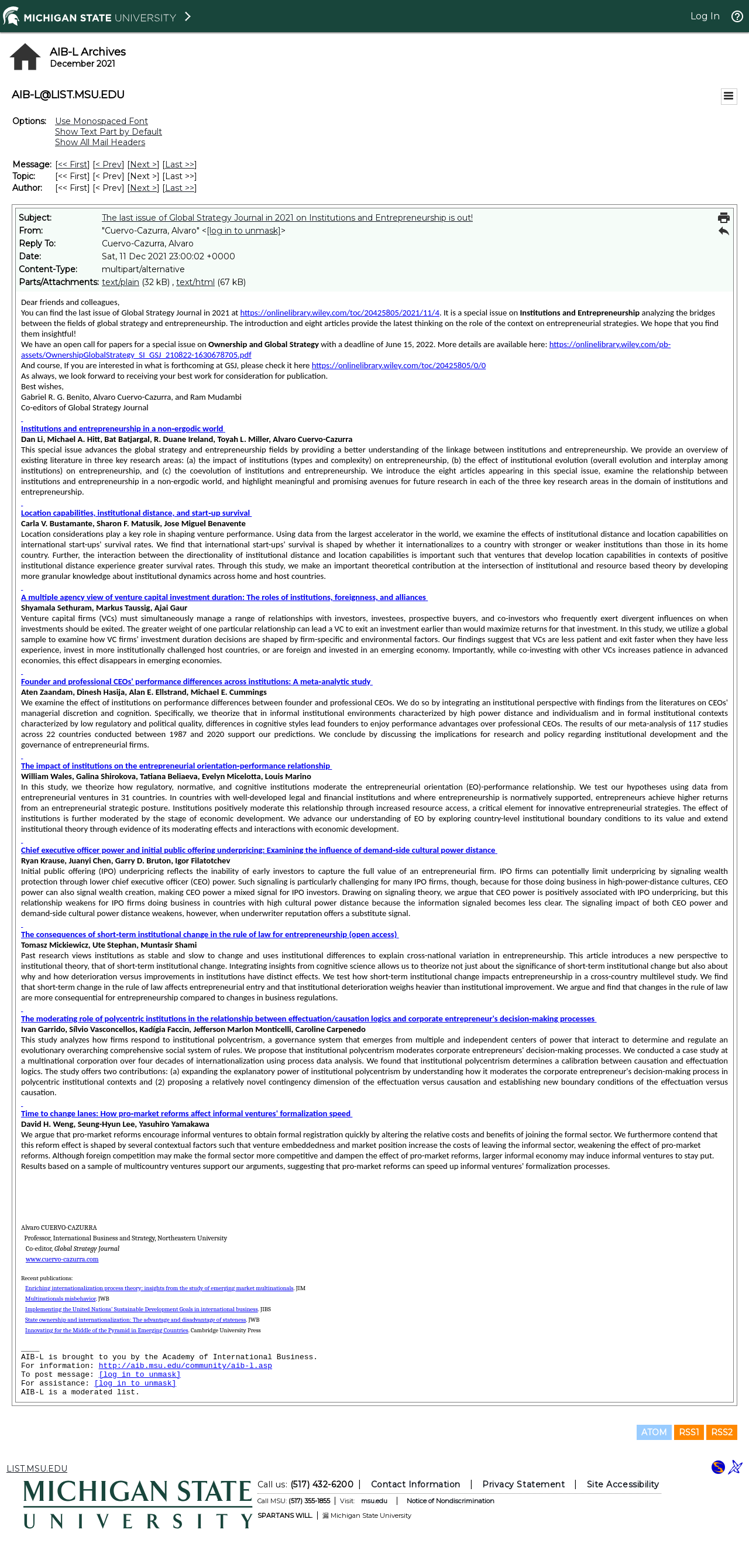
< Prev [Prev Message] (108, 164)
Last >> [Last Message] (179, 164)
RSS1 (689, 1432)
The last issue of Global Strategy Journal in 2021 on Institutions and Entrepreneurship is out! (287, 217)
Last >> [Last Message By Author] (179, 188)
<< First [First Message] (72, 164)
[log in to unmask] (244, 230)
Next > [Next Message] (143, 164)
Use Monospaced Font (101, 121)
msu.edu (374, 1501)
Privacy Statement (523, 1484)
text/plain (120, 282)
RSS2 (722, 1432)
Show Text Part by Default (108, 131)
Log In (705, 16)
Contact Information (416, 1484)
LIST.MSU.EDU (36, 1468)
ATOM (654, 1432)
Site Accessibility (623, 1484)
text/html (195, 282)
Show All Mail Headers (100, 142)
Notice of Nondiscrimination (450, 1501)
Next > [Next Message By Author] (143, 188)
